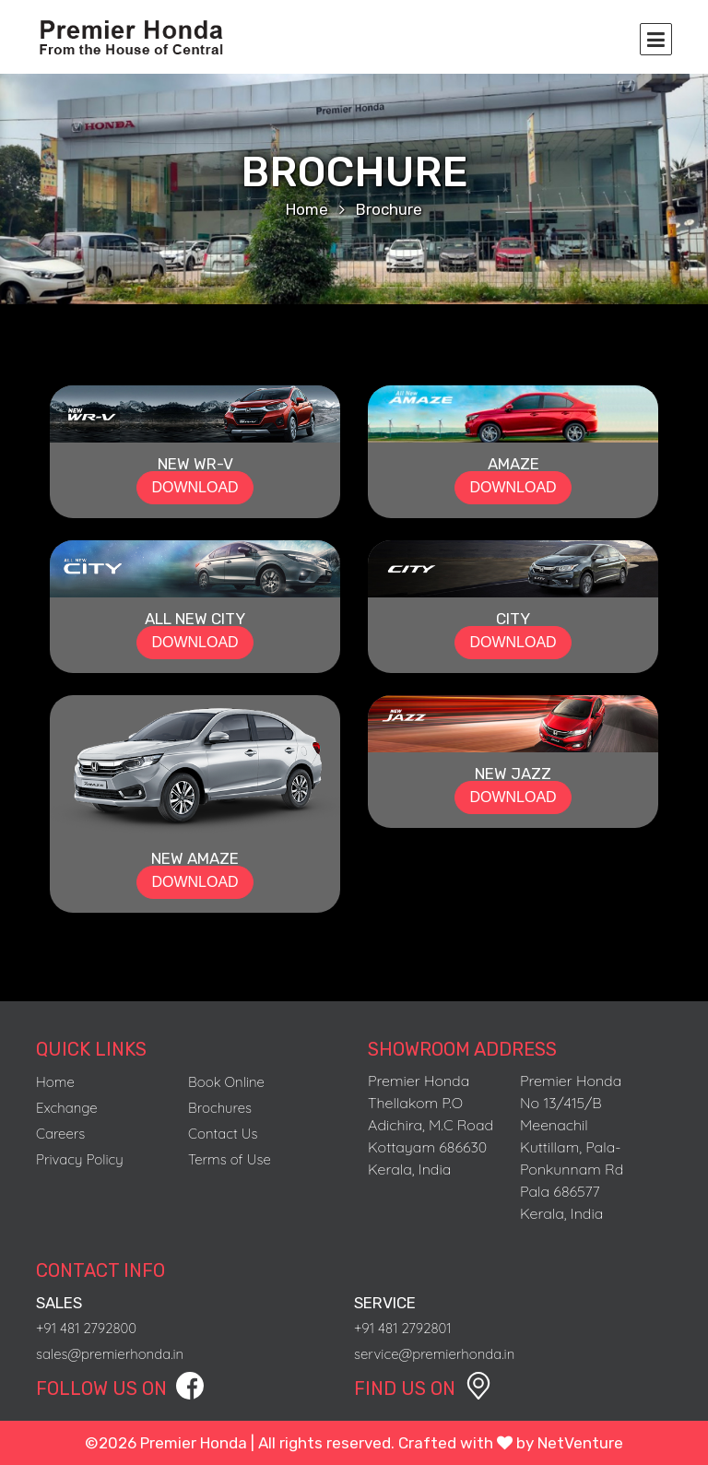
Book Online (226, 1082)
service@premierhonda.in (434, 1354)
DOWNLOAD (194, 487)
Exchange (67, 1107)
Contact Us (222, 1133)
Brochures (220, 1107)
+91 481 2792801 (403, 1328)
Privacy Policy (80, 1159)
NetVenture (580, 1443)
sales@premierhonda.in (109, 1354)
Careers (60, 1133)
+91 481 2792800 (86, 1328)
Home (307, 209)
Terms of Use (229, 1159)
